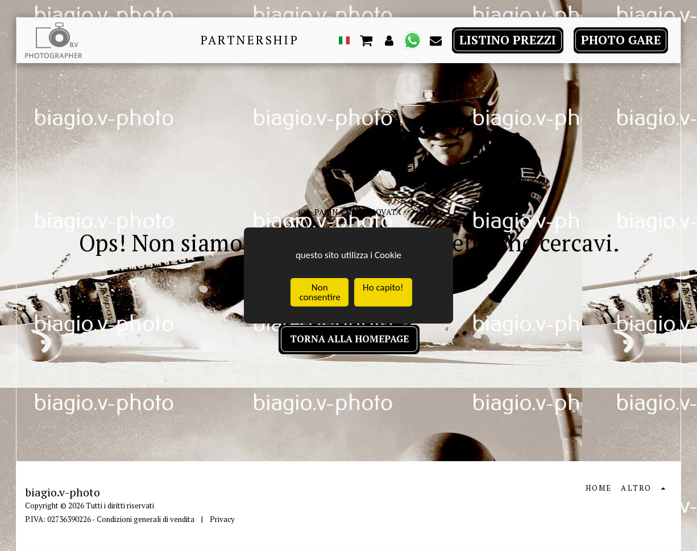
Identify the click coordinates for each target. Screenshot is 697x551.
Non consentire (319, 293)
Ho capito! (383, 288)
